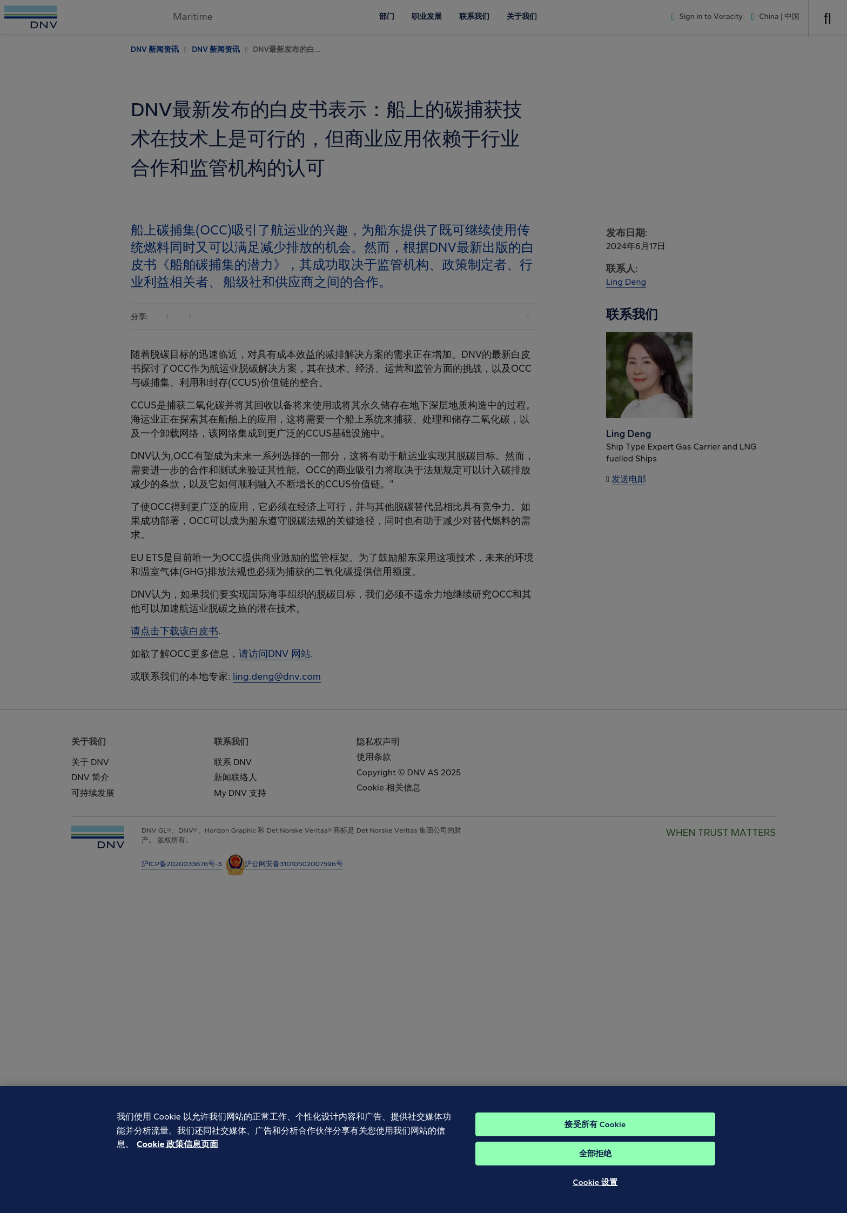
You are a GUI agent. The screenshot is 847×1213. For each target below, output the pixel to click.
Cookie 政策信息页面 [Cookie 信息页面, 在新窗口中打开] (177, 1159)
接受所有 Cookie (595, 1139)
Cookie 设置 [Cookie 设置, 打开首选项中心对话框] (595, 1197)
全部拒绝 (595, 1168)
